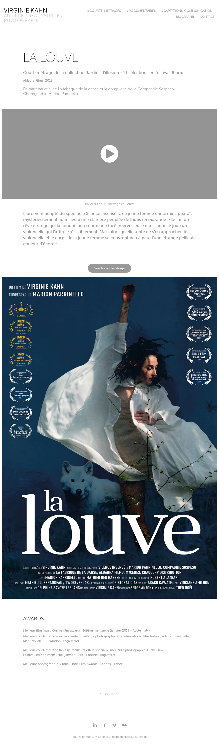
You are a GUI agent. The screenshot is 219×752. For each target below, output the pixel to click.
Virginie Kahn (25, 10)
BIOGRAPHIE (185, 16)
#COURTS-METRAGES (104, 11)
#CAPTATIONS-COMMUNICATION (186, 11)
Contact (207, 16)
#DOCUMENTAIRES (141, 11)
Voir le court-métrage (109, 268)
